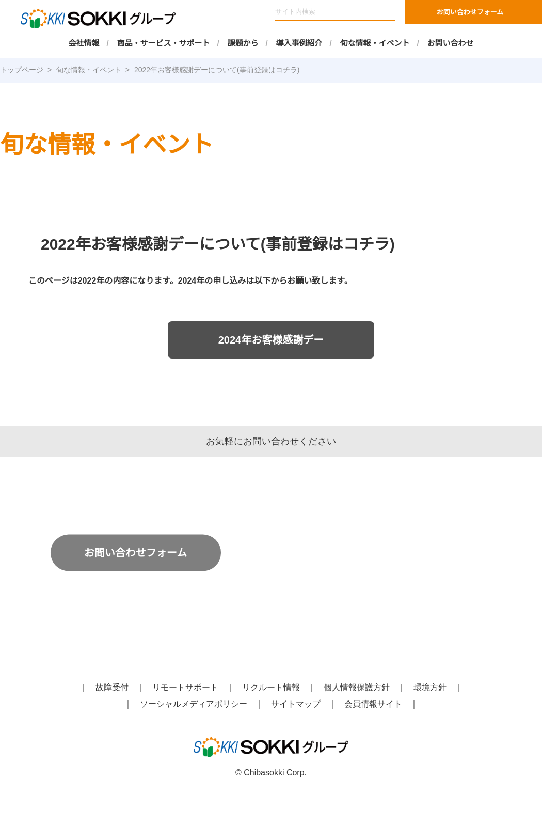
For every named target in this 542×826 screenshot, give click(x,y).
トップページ (21, 70)
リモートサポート (185, 687)
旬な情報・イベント (375, 43)
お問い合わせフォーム (470, 12)
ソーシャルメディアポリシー (193, 704)
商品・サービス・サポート (163, 43)
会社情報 (84, 43)
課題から (243, 43)
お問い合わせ (450, 43)
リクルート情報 (271, 687)
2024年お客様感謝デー (271, 339)
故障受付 (112, 687)
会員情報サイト (373, 704)
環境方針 (430, 687)
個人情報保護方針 (357, 687)
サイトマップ (296, 704)
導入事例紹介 (299, 43)
